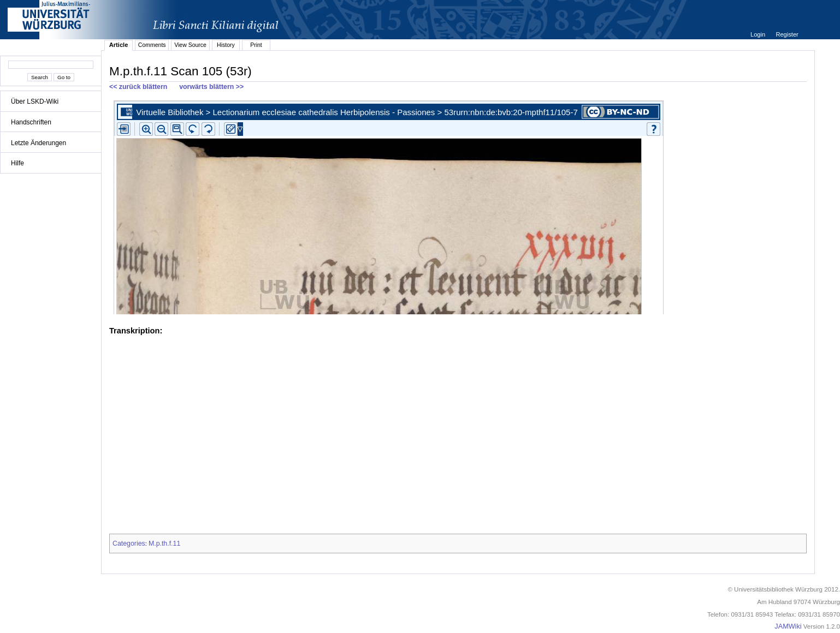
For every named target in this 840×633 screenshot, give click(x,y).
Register (787, 34)
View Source (190, 44)
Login (758, 34)
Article (118, 44)
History (226, 44)
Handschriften (31, 122)
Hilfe (17, 163)
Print (256, 44)
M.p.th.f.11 (164, 543)
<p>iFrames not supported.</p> (458, 205)
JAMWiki (787, 626)
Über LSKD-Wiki (34, 101)
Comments (152, 44)
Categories (129, 543)
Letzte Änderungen (38, 143)
